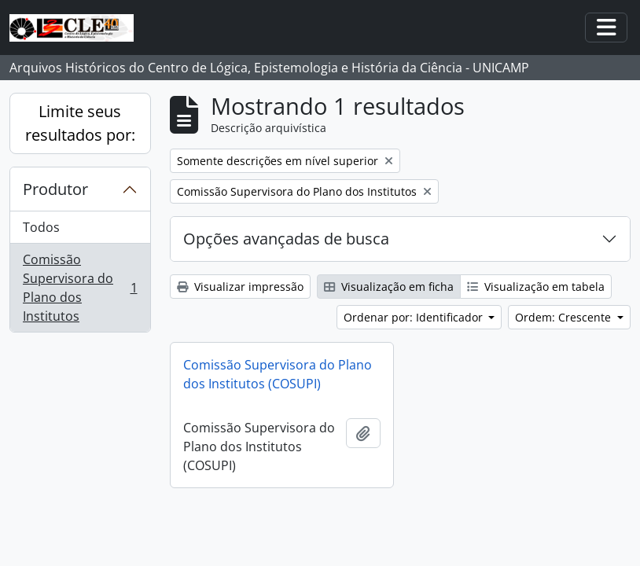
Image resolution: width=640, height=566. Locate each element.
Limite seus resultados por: (80, 123)
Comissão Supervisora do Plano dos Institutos (80, 288)
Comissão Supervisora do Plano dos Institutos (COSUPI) (277, 374)
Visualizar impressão (240, 286)
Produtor (55, 189)
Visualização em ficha (389, 286)
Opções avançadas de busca (286, 238)
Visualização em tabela (536, 286)
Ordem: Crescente (564, 317)
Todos (41, 227)
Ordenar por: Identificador (415, 317)
